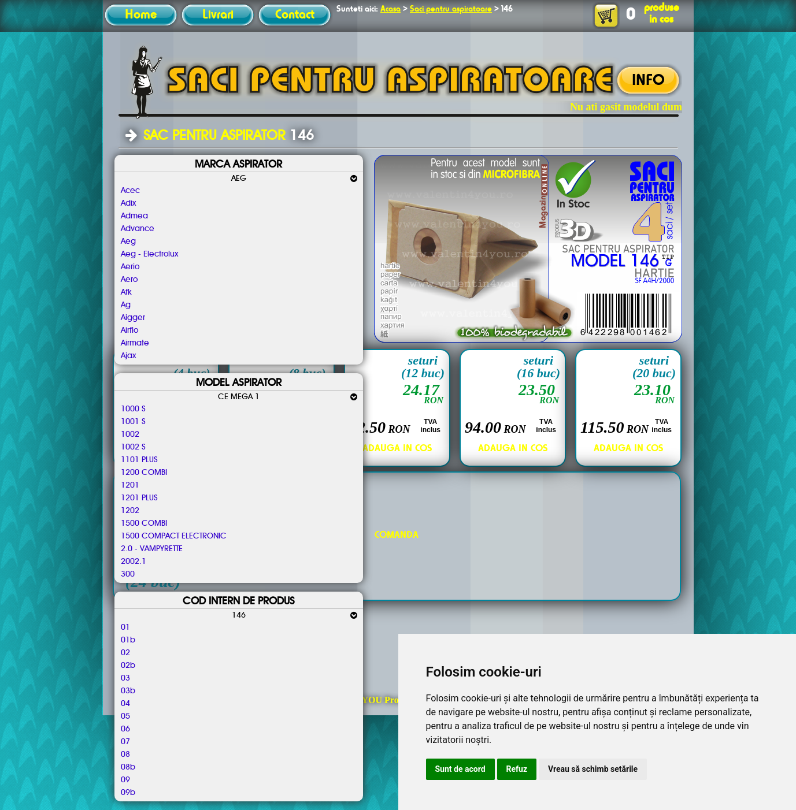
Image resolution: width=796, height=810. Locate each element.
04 (125, 704)
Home (141, 15)
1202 (130, 511)
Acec (130, 191)
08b (128, 767)
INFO (648, 81)
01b (128, 640)
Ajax (128, 356)
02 (125, 653)
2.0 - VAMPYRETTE (152, 549)
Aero (129, 280)
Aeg (128, 241)
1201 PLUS (139, 498)
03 (125, 678)
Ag (126, 305)
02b (128, 666)
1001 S (133, 422)
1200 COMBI (144, 473)
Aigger (133, 318)
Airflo (129, 330)
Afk (126, 292)
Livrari (218, 15)
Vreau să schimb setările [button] (593, 769)
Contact (294, 15)
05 (125, 716)
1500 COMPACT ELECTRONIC (174, 536)
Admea (134, 216)
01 (125, 627)
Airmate (135, 343)
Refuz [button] (517, 769)
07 (125, 742)
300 (128, 574)
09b (128, 793)
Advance (137, 229)
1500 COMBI (144, 523)
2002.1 (133, 562)
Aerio (130, 267)
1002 (130, 434)
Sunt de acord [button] (460, 769)
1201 (130, 485)
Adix (128, 203)
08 (125, 754)
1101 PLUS (139, 460)
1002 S (133, 447)
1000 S (133, 409)
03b (128, 691)
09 (125, 780)
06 (125, 729)
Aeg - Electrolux (149, 254)
